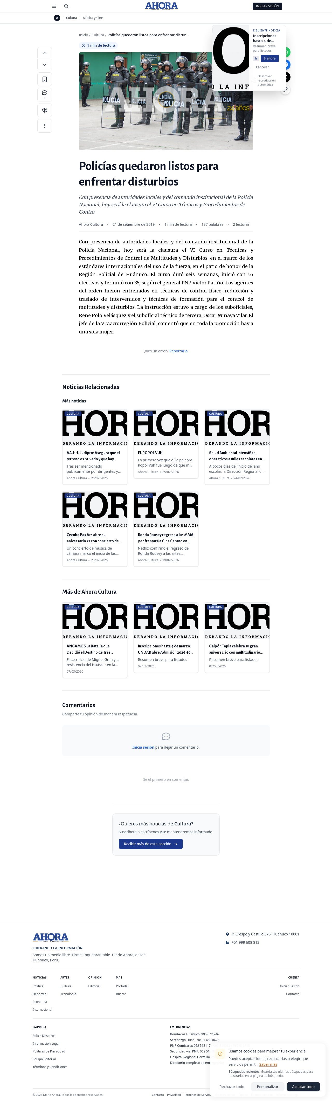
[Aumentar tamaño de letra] (44, 52)
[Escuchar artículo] (44, 110)
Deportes (39, 994)
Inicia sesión (143, 747)
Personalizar (268, 1086)
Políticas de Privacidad (49, 1051)
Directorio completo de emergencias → (199, 1063)
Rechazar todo (231, 1086)
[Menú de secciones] (54, 6)
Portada (122, 986)
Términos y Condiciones (50, 1067)
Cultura (71, 18)
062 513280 (208, 1051)
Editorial (94, 986)
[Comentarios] (44, 94)
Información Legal (46, 1043)
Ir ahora (270, 64)
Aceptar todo (303, 1086)
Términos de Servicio (198, 1095)
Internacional (42, 1009)
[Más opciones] (44, 126)
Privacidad (174, 1095)
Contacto (292, 994)
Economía (40, 1002)
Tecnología (68, 994)
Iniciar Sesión (267, 6)
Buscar (121, 994)
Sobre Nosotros (44, 1036)
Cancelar (262, 73)
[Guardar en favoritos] (44, 79)
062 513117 (202, 1045)
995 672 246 (210, 1034)
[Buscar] (66, 6)
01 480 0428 (210, 1040)
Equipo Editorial (44, 1059)
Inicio (83, 34)
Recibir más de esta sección (151, 843)
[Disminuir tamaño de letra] (44, 64)
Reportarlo (178, 350)
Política (38, 986)
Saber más (268, 1064)
